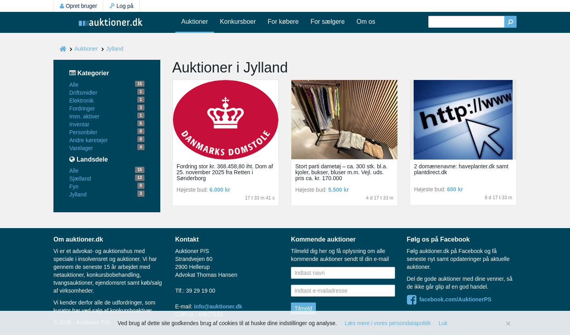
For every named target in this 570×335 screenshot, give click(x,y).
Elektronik (81, 100)
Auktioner (194, 21)
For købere (283, 21)
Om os (366, 21)
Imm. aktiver (84, 116)
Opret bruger (78, 6)
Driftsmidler (83, 92)
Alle (73, 85)
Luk (443, 323)
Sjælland (80, 178)
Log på (121, 6)
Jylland (115, 49)
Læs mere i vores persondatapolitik (388, 323)
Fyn (73, 186)
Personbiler (83, 132)
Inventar (79, 124)
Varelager (81, 148)
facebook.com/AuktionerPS (449, 299)
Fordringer (82, 108)
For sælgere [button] (328, 21)
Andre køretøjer (88, 140)
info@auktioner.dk (218, 306)
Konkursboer (238, 21)
